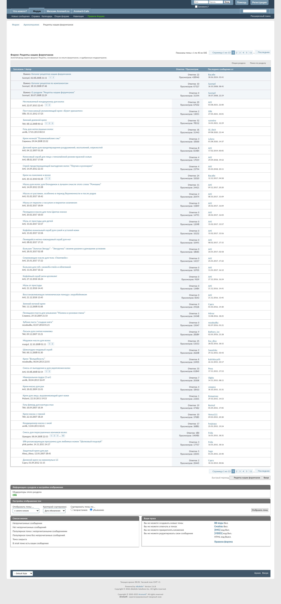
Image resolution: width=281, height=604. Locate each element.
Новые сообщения (20, 16)
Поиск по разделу (258, 63)
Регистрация (259, 2)
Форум (37, 11)
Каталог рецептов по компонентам (49, 83)
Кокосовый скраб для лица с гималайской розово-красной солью (57, 156)
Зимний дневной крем (35, 119)
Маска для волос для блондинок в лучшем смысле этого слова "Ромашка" (62, 184)
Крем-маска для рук (33, 386)
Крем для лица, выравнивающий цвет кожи (46, 395)
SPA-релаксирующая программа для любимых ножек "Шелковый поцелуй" (62, 441)
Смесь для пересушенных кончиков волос (45, 432)
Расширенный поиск (260, 16)
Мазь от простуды (32, 285)
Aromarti (142, 594)
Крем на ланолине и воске (37, 175)
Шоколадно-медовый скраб (37, 349)
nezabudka (27, 325)
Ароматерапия (31, 24)
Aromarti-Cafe (81, 11)
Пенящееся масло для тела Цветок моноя (45, 211)
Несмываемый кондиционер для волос (43, 101)
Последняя (264, 52)
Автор (28, 69)
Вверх (266, 478)
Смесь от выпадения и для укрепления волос (46, 367)
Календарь (47, 16)
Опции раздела (238, 63)
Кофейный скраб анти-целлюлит (40, 276)
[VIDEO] (218, 533)
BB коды (219, 523)
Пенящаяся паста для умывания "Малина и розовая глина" (54, 312)
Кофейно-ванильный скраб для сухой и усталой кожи (51, 230)
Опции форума (61, 16)
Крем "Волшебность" (34, 358)
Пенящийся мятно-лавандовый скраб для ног (47, 239)
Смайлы (218, 526)
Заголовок (18, 69)
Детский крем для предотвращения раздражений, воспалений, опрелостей (63, 147)
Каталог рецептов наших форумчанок (51, 74)
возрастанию (79, 509)
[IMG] (217, 529)
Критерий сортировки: (55, 506)
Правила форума (223, 541)
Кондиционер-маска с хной (37, 423)
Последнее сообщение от (220, 69)
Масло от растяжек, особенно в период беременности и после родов (59, 193)
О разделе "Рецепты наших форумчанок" (53, 92)
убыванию (97, 509)
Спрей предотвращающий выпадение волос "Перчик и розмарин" (58, 165)
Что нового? (20, 11)
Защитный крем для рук (35, 450)
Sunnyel (25, 78)
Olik (24, 113)
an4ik (24, 132)
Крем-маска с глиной (34, 413)
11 (250, 52)
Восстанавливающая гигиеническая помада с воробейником (55, 294)
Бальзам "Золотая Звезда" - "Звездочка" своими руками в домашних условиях (64, 248)
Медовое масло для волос (37, 340)
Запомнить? (202, 7)
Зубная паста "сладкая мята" (38, 322)
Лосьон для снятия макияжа (37, 331)
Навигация (78, 16)
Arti (24, 105)
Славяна (26, 315)
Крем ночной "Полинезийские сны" (42, 138)
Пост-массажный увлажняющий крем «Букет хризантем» (53, 110)
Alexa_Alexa (27, 453)
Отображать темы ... (23, 506)
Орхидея (26, 436)
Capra (25, 462)
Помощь (242, 2)
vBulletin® (140, 586)
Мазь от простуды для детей (38, 221)
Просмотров (192, 69)
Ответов (180, 69)
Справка (35, 16)
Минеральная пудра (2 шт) (37, 377)
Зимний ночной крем (34, 303)
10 (63, 435)
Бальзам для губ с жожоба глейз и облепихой (47, 266)
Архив (257, 572)
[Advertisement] (140, 35)
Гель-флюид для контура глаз (38, 404)
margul (25, 344)
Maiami (25, 398)
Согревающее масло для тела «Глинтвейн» (45, 257)
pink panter (27, 444)
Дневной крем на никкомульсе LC (40, 459)
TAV (23, 123)
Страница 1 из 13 (221, 52)
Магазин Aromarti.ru (58, 11)
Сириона (26, 141)
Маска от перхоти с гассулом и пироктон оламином (50, 202)
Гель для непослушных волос (38, 129)
